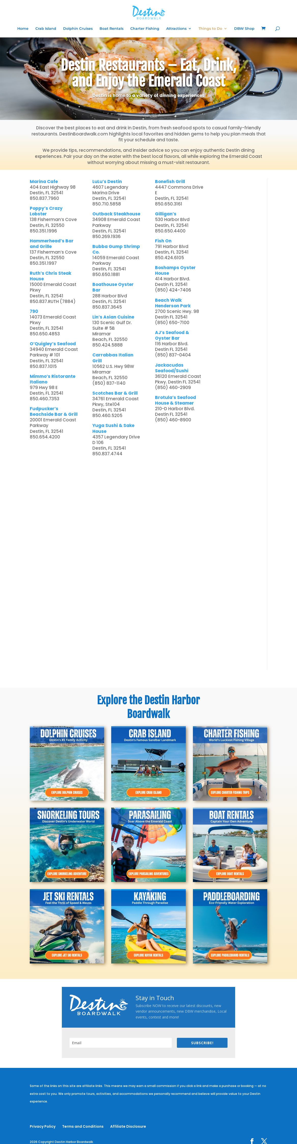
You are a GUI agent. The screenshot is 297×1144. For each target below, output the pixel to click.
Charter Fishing (144, 29)
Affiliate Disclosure (128, 1126)
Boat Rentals (111, 29)
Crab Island (45, 29)
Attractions (176, 29)
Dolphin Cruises (78, 29)
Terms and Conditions (83, 1126)
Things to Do (210, 29)
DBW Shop (244, 29)
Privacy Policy (42, 1126)
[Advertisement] (238, 255)
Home (23, 29)
